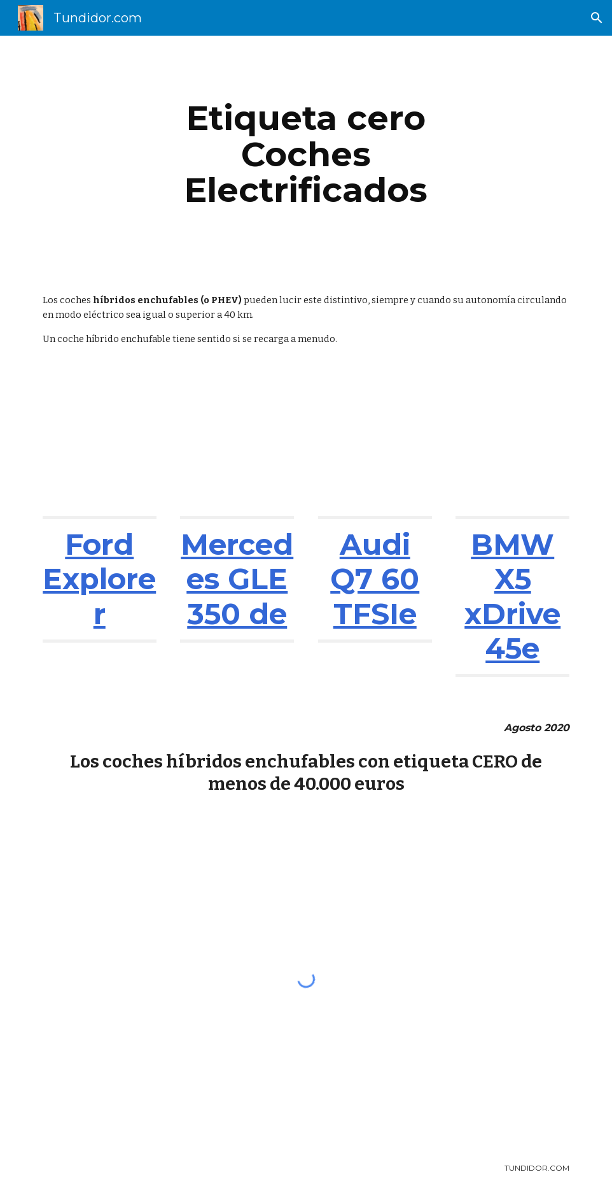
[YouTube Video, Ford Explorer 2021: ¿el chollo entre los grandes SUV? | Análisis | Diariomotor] (100, 445)
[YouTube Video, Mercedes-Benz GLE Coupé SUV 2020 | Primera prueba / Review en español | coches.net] (237, 445)
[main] (306, 154)
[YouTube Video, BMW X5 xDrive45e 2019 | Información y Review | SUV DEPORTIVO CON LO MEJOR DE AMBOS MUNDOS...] (512, 445)
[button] (596, 18)
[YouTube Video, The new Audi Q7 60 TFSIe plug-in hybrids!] (375, 445)
